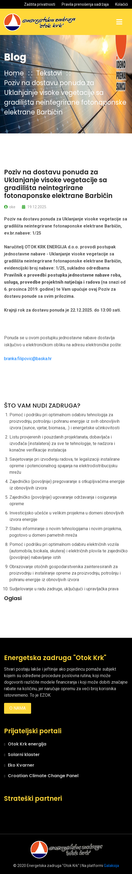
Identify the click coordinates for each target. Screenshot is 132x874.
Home (14, 73)
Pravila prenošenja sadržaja (85, 4)
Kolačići (121, 4)
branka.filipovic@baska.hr (28, 358)
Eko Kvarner (21, 765)
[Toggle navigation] (119, 22)
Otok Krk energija (27, 744)
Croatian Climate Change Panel (43, 776)
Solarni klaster (24, 754)
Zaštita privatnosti (39, 4)
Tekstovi (50, 73)
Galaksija (111, 865)
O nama (17, 708)
